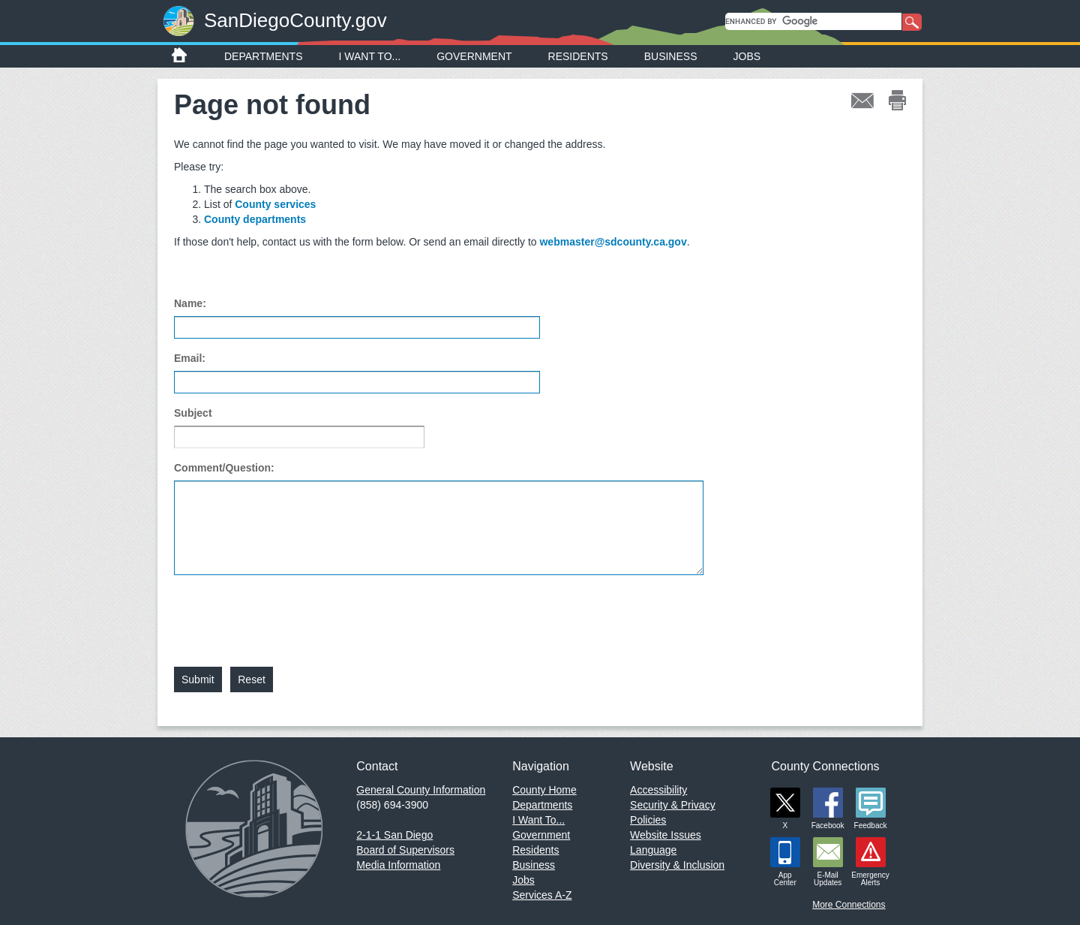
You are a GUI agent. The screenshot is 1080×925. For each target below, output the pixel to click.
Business (671, 56)
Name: (190, 303)
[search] (813, 21)
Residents (578, 56)
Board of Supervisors (405, 850)
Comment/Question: (224, 468)
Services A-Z (542, 895)
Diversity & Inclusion (677, 865)
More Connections (848, 904)
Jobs (747, 56)
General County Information (420, 790)
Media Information (398, 865)
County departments (255, 219)
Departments (263, 56)
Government (474, 56)
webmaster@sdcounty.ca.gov (612, 242)
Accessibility (658, 790)
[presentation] (288, 612)
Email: (190, 358)
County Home (544, 790)
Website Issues (665, 835)
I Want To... (370, 56)
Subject (193, 413)
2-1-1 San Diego (394, 835)
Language (653, 850)
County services (275, 204)
